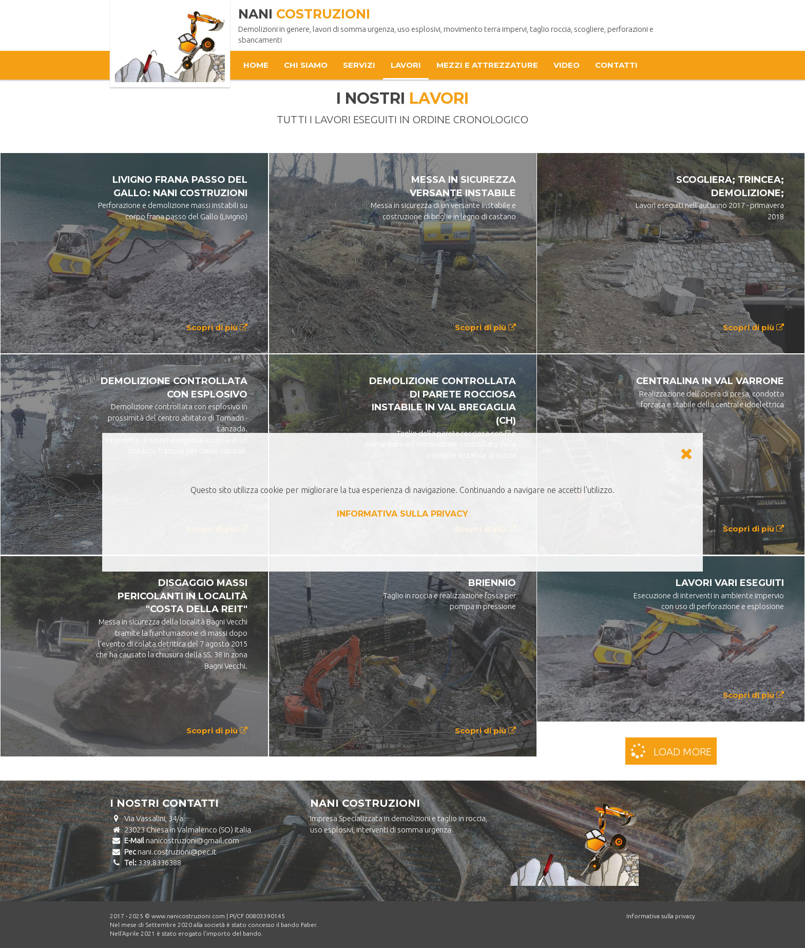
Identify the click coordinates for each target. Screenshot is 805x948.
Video (566, 65)
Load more (670, 750)
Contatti (616, 65)
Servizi (359, 65)
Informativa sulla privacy (660, 916)
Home (256, 65)
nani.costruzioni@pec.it (177, 851)
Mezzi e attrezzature (487, 65)
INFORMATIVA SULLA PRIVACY (402, 514)
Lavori (406, 65)
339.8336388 (159, 862)
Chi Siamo (306, 65)
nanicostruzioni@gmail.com (192, 840)
